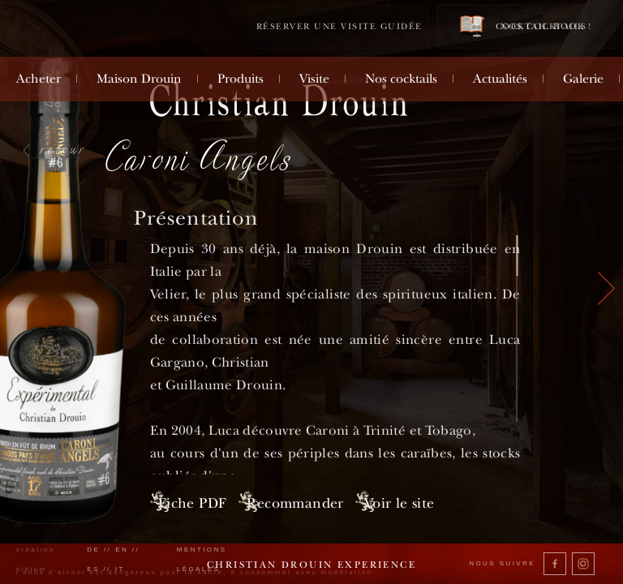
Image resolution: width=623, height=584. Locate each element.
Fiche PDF (193, 503)
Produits (240, 78)
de (93, 549)
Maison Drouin (139, 78)
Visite (314, 78)
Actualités (500, 78)
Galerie (583, 78)
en (121, 549)
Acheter (38, 78)
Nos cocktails (401, 78)
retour (64, 148)
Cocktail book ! (525, 25)
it (120, 569)
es (93, 569)
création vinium (35, 559)
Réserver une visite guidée (339, 26)
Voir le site (462, 503)
